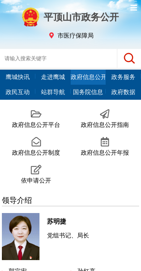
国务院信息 (88, 92)
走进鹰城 (53, 77)
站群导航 (53, 92)
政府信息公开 (88, 77)
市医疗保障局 (76, 35)
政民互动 (18, 92)
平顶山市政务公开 (70, 17)
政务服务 (123, 77)
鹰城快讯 (18, 77)
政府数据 (123, 92)
